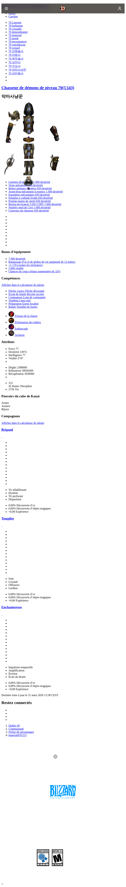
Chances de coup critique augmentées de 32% (34, 271)
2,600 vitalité (15, 268)
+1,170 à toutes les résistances (25, 265)
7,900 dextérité (16, 258)
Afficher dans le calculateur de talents (22, 284)
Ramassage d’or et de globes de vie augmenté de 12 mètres (41, 261)
